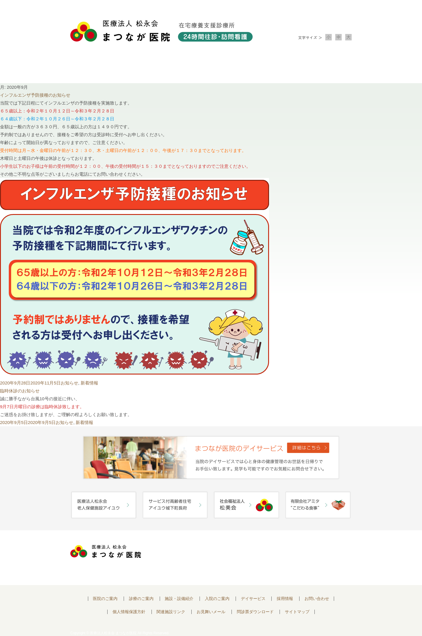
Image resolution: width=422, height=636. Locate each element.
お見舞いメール (211, 612)
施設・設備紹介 (211, 67)
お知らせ (69, 382)
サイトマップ (297, 612)
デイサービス (253, 598)
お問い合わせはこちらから (317, 553)
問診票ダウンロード (255, 612)
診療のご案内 (155, 67)
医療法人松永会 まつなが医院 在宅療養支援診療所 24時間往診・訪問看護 (161, 31)
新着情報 (89, 382)
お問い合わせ (323, 67)
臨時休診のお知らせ (20, 390)
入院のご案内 (267, 67)
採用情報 (285, 598)
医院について (98, 67)
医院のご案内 (105, 598)
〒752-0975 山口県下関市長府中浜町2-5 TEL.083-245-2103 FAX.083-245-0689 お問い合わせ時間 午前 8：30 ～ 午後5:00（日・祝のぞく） (210, 557)
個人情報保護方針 (129, 612)
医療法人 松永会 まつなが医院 (105, 551)
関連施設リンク (170, 612)
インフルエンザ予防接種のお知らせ (35, 95)
